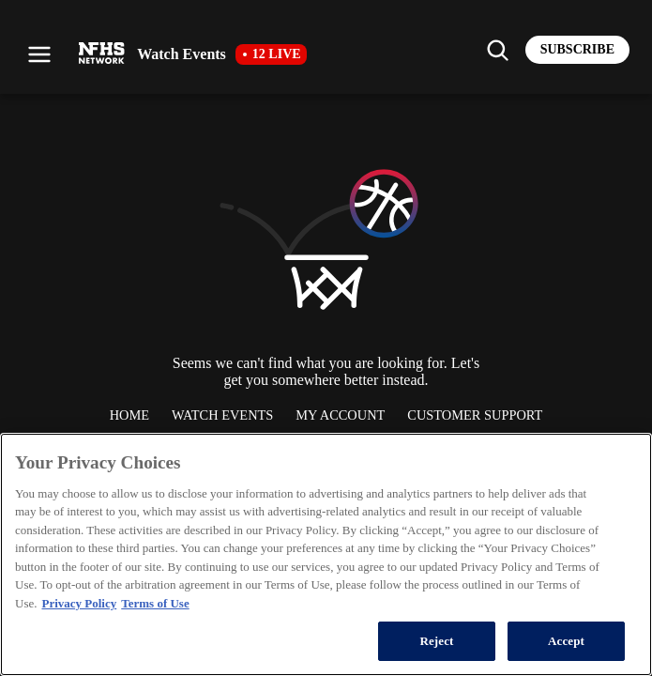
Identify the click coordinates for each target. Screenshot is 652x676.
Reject (436, 641)
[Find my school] (497, 50)
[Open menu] (39, 54)
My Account (340, 414)
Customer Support (474, 414)
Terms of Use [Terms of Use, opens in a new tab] (155, 603)
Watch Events (222, 414)
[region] (326, 554)
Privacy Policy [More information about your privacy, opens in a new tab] (78, 603)
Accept (566, 641)
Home (129, 414)
